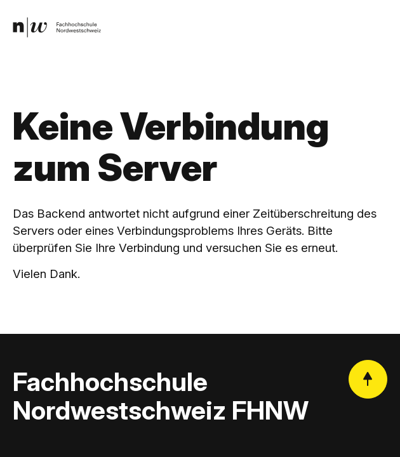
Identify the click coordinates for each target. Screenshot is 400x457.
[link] (57, 27)
